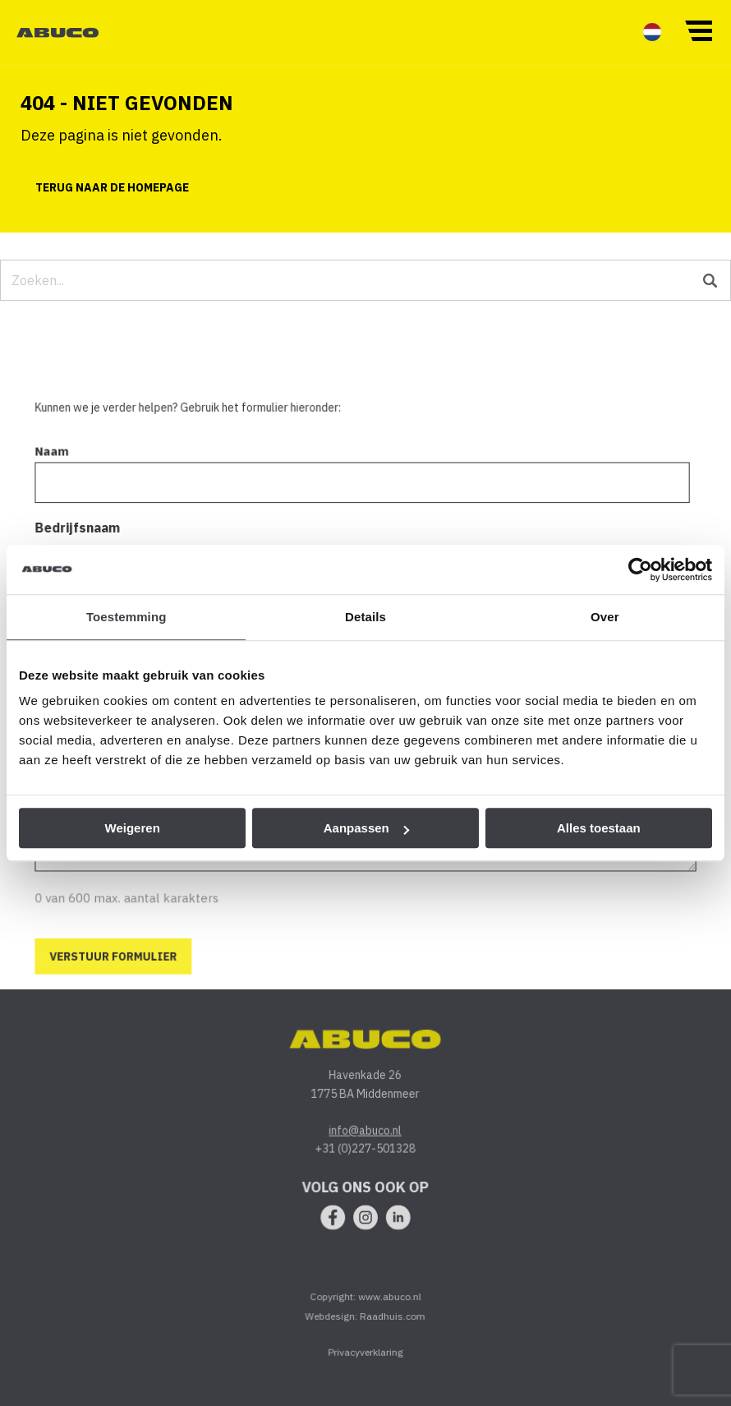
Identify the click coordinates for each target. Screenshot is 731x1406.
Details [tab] (365, 617)
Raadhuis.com (393, 1325)
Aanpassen (366, 828)
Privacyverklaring (366, 1361)
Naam (54, 463)
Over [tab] (605, 617)
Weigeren (132, 828)
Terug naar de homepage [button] (112, 187)
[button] (698, 29)
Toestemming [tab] (126, 617)
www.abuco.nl (389, 1306)
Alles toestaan (599, 828)
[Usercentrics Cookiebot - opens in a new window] (640, 569)
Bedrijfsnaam (80, 538)
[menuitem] (652, 31)
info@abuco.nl (365, 1139)
